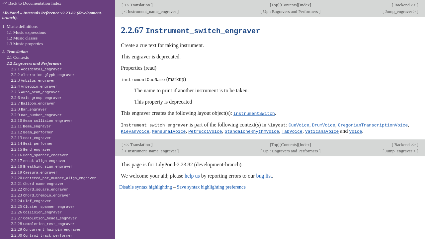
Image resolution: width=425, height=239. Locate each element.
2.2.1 (36, 68)
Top (274, 4)
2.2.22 (39, 189)
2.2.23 (40, 195)
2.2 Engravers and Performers (34, 63)
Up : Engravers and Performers (290, 11)
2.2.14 (32, 143)
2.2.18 (41, 166)
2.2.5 (35, 91)
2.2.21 (37, 183)
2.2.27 (44, 217)
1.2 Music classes (22, 38)
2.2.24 (31, 200)
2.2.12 (32, 131)
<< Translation (137, 4)
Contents (289, 4)
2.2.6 (36, 97)
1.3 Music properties (25, 43)
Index (304, 4)
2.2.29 (46, 229)
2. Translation (15, 51)
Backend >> (405, 4)
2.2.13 (31, 137)
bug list (264, 175)
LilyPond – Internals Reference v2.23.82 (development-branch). (52, 15)
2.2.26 (36, 211)
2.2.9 (36, 114)
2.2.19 (34, 172)
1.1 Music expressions (26, 32)
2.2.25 (43, 206)
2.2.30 (41, 235)
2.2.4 (34, 86)
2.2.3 (33, 80)
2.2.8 (29, 109)
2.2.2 (43, 74)
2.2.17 (38, 160)
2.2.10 (41, 120)
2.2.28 (43, 223)
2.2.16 (39, 154)
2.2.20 (53, 177)
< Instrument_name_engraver (150, 11)
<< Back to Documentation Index (31, 3)
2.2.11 (31, 125)
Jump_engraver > (400, 11)
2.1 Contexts (18, 57)
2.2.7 (33, 103)
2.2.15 (31, 149)
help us (192, 175)
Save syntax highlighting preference (211, 186)
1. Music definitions (20, 26)
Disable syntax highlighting (145, 186)
